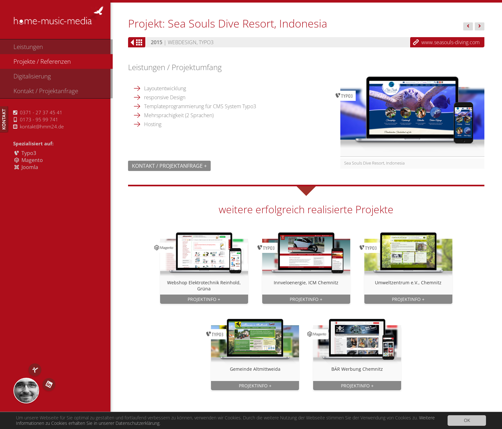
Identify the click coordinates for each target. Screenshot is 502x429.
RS (26, 390)
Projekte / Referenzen (42, 61)
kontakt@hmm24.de (38, 126)
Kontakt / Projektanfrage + (169, 165)
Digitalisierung (32, 76)
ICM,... (479, 26)
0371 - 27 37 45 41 (37, 112)
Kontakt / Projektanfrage (45, 90)
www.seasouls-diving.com (450, 42)
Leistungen (28, 46)
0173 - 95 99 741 (36, 119)
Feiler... (468, 26)
